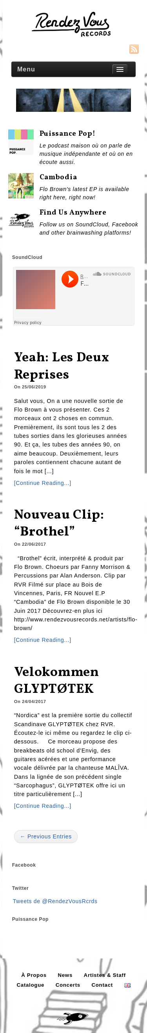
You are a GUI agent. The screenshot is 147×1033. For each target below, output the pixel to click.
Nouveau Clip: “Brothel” (59, 524)
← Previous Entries (46, 836)
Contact (102, 985)
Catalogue (30, 985)
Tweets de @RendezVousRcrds (55, 901)
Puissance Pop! (68, 134)
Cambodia (58, 177)
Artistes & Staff (105, 975)
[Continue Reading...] (42, 483)
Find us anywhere (73, 213)
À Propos (34, 975)
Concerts (68, 985)
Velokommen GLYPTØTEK (56, 681)
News (65, 975)
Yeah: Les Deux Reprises (61, 366)
